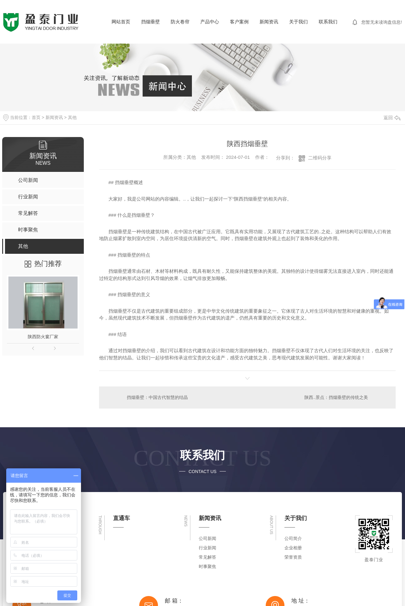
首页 (36, 117)
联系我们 (328, 21)
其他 (72, 117)
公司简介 (293, 538)
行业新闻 (207, 547)
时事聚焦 (207, 566)
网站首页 (121, 21)
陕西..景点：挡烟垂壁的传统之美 (336, 397)
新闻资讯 (269, 21)
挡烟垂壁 (150, 21)
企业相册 (293, 547)
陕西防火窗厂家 (43, 336)
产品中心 (209, 21)
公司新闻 (207, 538)
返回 (392, 117)
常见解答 (207, 557)
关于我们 (298, 21)
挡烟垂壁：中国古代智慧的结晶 (157, 397)
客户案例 (239, 21)
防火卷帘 (180, 21)
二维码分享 (319, 157)
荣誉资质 (293, 557)
